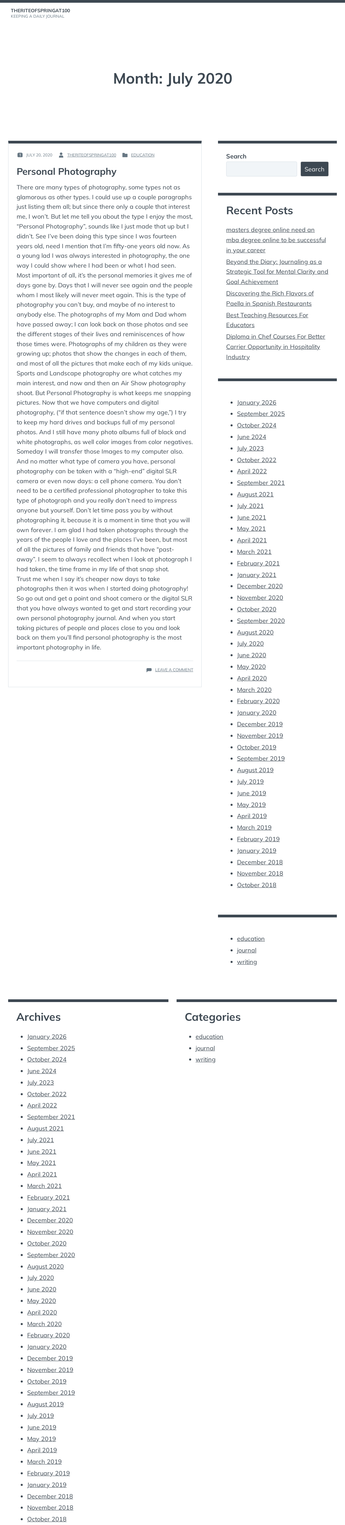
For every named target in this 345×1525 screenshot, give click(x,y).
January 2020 (256, 698)
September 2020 (261, 609)
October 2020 (256, 598)
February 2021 (258, 554)
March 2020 (254, 676)
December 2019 (260, 710)
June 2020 (251, 643)
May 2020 (251, 654)
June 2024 (251, 431)
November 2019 (260, 721)
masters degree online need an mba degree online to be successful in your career (276, 239)
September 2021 (261, 475)
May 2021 (251, 520)
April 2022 (252, 465)
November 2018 (260, 855)
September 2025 (261, 409)
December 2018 (260, 844)
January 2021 (256, 565)
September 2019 (261, 743)
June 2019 (251, 777)
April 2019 (252, 799)
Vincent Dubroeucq (138, 1515)
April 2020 (252, 665)
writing (247, 942)
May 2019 (251, 788)
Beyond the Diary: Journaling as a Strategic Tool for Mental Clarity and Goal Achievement (277, 270)
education (143, 154)
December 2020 (260, 576)
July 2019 (250, 765)
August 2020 (255, 621)
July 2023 (250, 442)
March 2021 (254, 542)
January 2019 (256, 832)
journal (246, 930)
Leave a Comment (174, 669)
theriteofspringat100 (40, 10)
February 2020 (258, 688)
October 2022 (256, 453)
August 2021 (255, 487)
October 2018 (256, 866)
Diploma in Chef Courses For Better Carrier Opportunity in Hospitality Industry (275, 342)
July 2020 (250, 632)
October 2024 (256, 420)
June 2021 (251, 509)
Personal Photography (67, 171)
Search (236, 156)
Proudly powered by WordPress (43, 1515)
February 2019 (258, 821)
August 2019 (255, 754)
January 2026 (256, 398)
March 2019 (254, 810)
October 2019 (256, 732)
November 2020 (260, 587)
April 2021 (252, 531)
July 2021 (250, 498)
